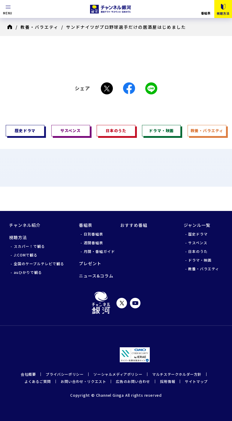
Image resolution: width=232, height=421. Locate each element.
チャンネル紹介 (25, 225)
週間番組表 (93, 242)
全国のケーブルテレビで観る (39, 263)
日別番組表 (93, 233)
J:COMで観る (26, 254)
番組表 (206, 13)
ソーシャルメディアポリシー (117, 374)
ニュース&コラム (96, 276)
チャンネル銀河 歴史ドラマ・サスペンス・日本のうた (111, 8)
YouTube (135, 303)
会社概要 (28, 374)
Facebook (129, 88)
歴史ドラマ (198, 233)
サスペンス (197, 242)
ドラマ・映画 (200, 259)
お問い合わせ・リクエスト (83, 381)
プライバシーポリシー (64, 374)
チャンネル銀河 (101, 303)
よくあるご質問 (37, 381)
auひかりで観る (28, 272)
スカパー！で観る (29, 246)
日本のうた (198, 251)
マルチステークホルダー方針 (176, 374)
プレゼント (90, 263)
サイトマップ (196, 381)
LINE (151, 88)
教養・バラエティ (39, 27)
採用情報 (167, 381)
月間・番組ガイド (99, 251)
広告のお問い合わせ (133, 381)
